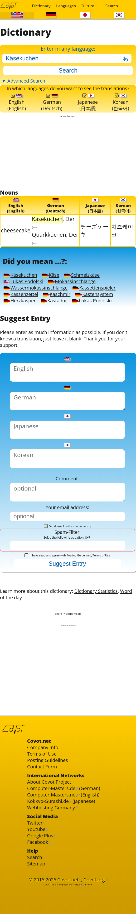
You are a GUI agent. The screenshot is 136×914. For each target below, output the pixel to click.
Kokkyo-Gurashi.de (48, 801)
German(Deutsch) (51, 103)
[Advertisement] (68, 153)
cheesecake (15, 230)
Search (111, 6)
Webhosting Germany (51, 807)
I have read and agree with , (67, 555)
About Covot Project (49, 782)
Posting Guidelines (79, 555)
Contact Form (42, 766)
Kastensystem (94, 294)
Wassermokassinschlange (35, 288)
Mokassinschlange (72, 281)
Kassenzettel (21, 294)
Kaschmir (56, 294)
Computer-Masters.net (52, 794)
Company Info (42, 747)
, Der (53, 222)
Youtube (36, 829)
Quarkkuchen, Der (55, 238)
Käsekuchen (20, 275)
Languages (65, 6)
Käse (50, 275)
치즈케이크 (122, 230)
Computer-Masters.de (51, 788)
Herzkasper (19, 300)
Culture (87, 6)
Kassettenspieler (94, 288)
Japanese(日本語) (88, 102)
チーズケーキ (94, 230)
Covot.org (94, 879)
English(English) (16, 103)
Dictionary (41, 6)
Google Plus (40, 835)
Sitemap (36, 863)
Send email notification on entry (67, 526)
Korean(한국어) (120, 102)
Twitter (35, 823)
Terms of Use (101, 555)
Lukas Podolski (23, 281)
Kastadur (54, 300)
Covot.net (67, 879)
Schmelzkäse (81, 275)
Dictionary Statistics (96, 591)
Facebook (37, 842)
